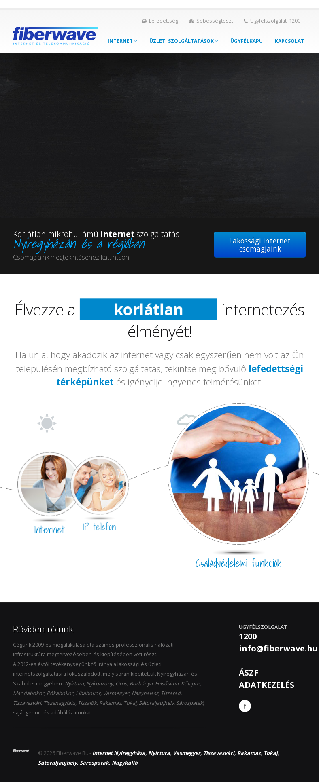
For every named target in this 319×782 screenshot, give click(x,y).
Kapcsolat (289, 41)
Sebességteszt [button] (211, 20)
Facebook (245, 706)
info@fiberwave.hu (278, 648)
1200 (248, 636)
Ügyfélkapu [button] (246, 41)
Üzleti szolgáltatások (183, 41)
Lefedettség (160, 20)
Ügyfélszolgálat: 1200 (272, 20)
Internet (122, 41)
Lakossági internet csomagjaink (260, 245)
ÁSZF (248, 672)
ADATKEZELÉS (266, 684)
